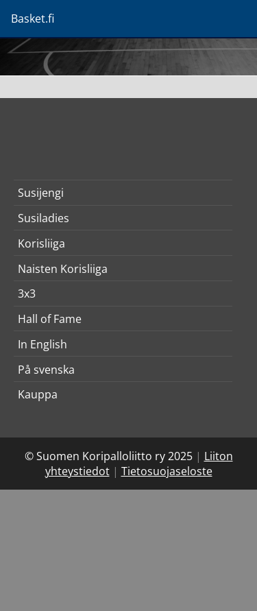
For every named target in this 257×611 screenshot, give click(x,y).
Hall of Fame (50, 318)
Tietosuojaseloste (166, 471)
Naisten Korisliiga (63, 268)
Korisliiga (41, 243)
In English (42, 344)
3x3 (27, 293)
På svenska (46, 369)
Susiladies (43, 218)
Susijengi (41, 192)
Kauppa (38, 394)
